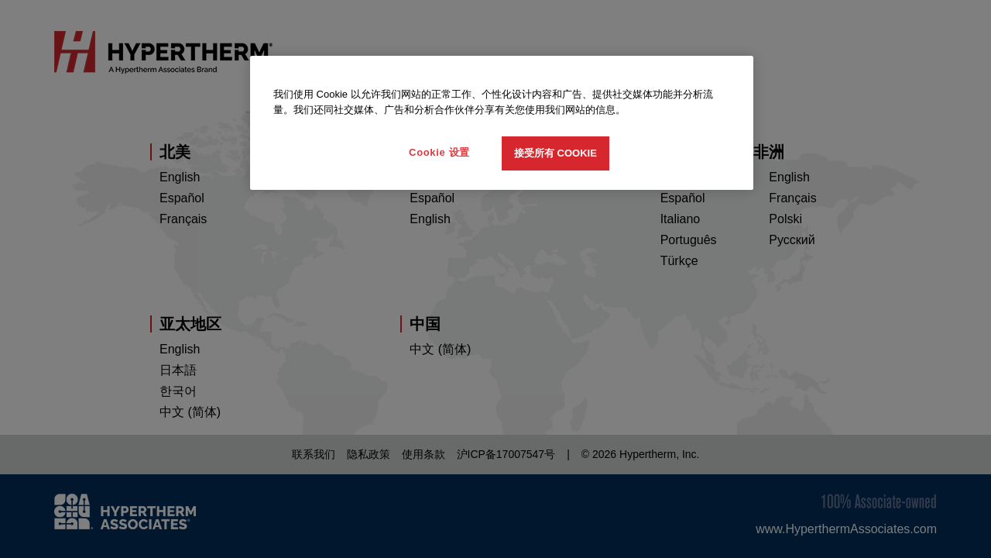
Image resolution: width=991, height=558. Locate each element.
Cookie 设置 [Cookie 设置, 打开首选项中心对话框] (439, 152)
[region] (501, 123)
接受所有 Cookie (555, 153)
